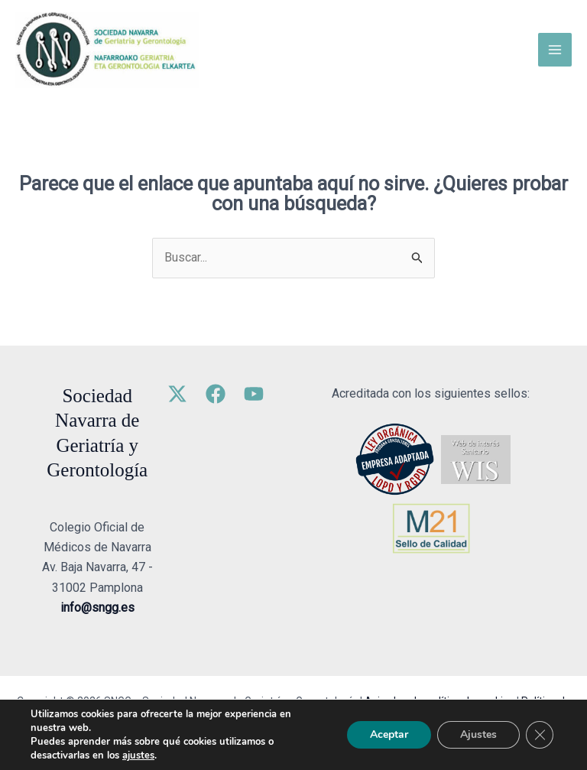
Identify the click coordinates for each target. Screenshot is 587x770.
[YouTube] (254, 394)
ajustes (138, 755)
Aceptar (389, 734)
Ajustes (478, 734)
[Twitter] (177, 394)
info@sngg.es (97, 607)
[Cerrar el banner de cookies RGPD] (539, 735)
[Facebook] (215, 394)
